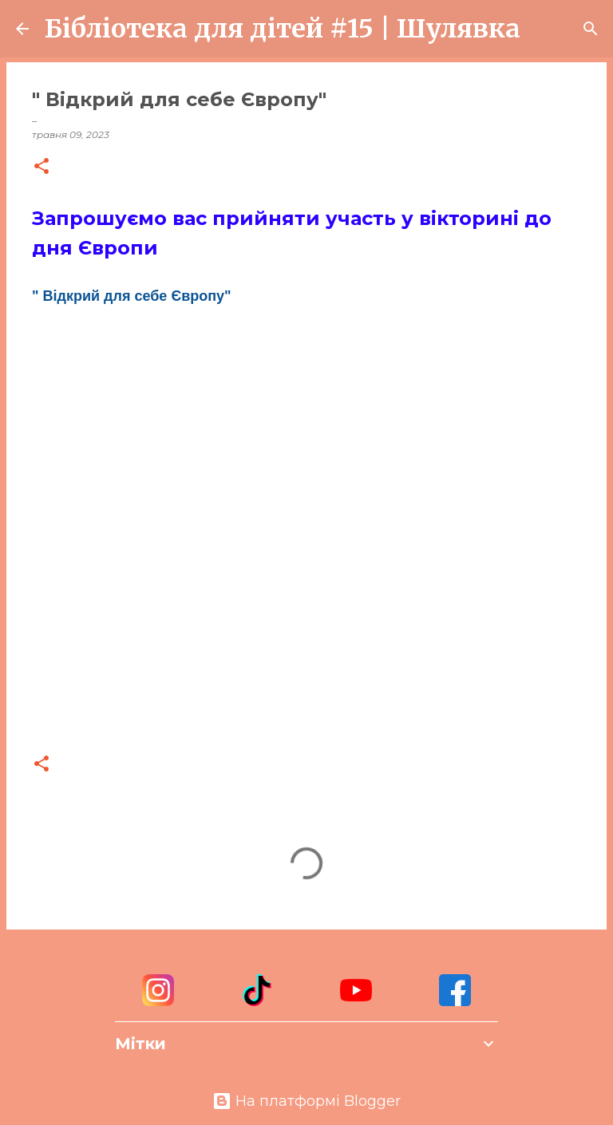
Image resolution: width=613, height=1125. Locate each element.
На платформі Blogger (306, 1101)
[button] (41, 167)
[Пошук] (542, 29)
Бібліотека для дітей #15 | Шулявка (282, 29)
